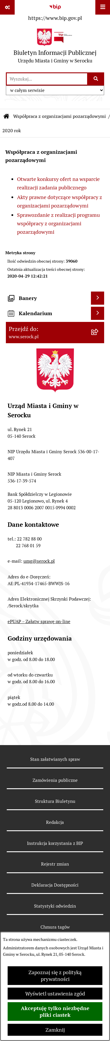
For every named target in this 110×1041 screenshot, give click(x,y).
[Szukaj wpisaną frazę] (96, 79)
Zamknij (55, 1029)
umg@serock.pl (39, 561)
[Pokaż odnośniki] (7, 7)
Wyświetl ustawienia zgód (55, 993)
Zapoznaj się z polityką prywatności (55, 975)
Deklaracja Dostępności (55, 885)
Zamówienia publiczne (55, 780)
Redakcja (55, 822)
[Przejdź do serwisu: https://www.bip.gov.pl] (55, 11)
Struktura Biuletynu (55, 801)
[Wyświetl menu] (102, 7)
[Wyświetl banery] (97, 298)
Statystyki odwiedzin (55, 906)
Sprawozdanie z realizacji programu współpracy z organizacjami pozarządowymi (58, 223)
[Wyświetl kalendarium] (97, 313)
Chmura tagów (55, 927)
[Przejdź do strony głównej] (55, 47)
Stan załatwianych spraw (55, 759)
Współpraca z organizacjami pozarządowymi (59, 116)
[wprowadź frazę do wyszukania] (47, 79)
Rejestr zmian (55, 864)
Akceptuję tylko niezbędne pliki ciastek (55, 1011)
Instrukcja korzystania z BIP (55, 843)
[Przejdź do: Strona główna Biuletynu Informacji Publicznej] (6, 116)
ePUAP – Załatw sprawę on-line (39, 621)
